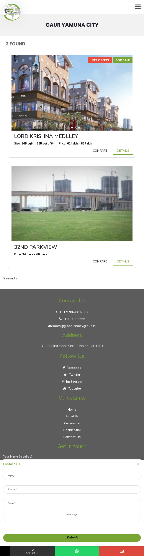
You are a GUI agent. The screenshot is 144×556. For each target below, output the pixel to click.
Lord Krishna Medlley (46, 136)
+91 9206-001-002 (73, 312)
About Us (72, 416)
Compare (100, 151)
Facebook (72, 368)
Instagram (72, 381)
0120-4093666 (73, 319)
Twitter (72, 375)
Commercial (72, 423)
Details (123, 150)
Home (72, 409)
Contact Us (72, 437)
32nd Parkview (35, 247)
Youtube (72, 388)
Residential (72, 430)
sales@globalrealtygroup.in (74, 326)
